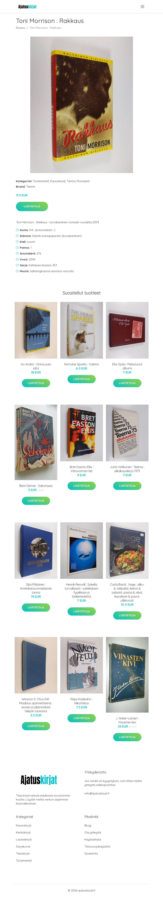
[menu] (142, 6)
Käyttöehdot (92, 839)
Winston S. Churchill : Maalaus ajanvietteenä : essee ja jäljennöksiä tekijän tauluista (35, 705)
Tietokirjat (22, 853)
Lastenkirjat (24, 839)
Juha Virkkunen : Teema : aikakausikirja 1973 (127, 469)
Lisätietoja (32, 206)
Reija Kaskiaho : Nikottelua (81, 701)
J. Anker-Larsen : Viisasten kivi (127, 720)
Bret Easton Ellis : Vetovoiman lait (81, 469)
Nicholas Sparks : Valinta (81, 364)
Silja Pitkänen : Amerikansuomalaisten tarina (36, 588)
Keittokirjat (23, 832)
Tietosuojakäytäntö (97, 846)
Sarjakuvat (23, 846)
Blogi (87, 825)
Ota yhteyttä (92, 832)
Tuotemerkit (41, 181)
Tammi (71, 181)
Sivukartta (91, 853)
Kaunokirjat (57, 181)
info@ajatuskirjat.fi (96, 793)
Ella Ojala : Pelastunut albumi (127, 366)
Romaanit (83, 181)
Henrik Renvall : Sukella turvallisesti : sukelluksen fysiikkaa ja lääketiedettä (81, 590)
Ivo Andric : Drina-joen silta (36, 366)
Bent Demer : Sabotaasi (35, 486)
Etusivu (20, 28)
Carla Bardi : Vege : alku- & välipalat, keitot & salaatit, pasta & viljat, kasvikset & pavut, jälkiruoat (127, 592)
